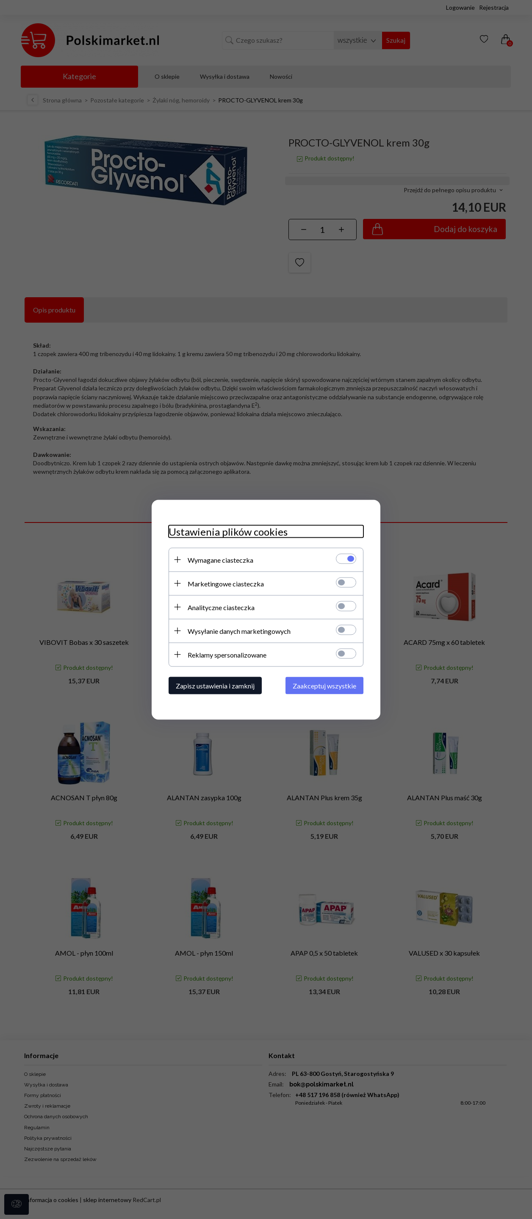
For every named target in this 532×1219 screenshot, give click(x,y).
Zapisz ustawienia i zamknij (215, 685)
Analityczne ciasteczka (221, 607)
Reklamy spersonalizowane (227, 654)
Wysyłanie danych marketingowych (239, 631)
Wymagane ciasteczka (220, 560)
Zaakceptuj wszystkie (324, 685)
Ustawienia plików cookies (228, 531)
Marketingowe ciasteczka (226, 583)
